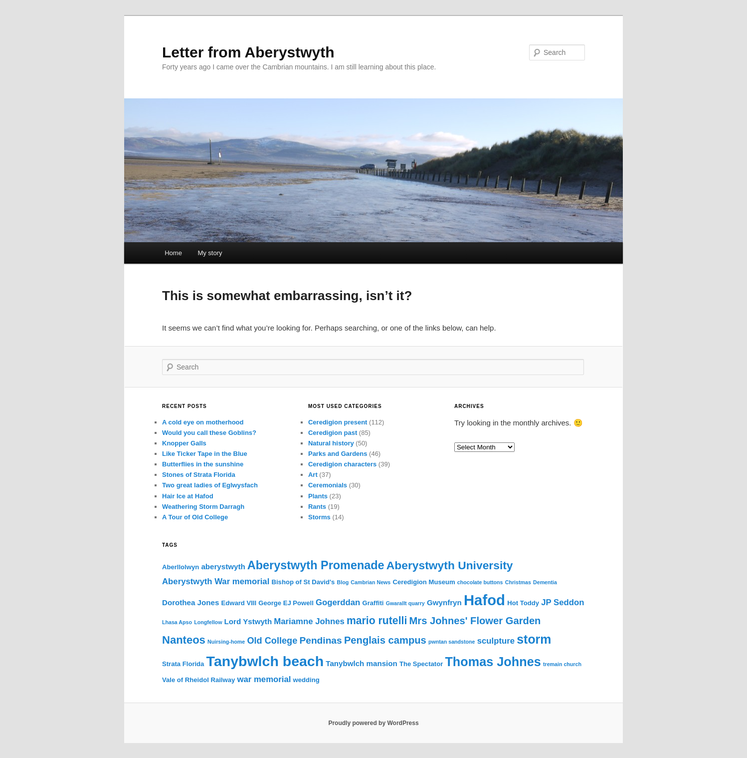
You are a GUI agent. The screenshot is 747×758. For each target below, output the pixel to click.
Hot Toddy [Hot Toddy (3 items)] (523, 603)
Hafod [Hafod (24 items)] (484, 600)
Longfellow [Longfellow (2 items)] (208, 622)
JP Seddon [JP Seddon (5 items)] (562, 602)
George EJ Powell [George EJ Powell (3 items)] (286, 603)
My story (209, 253)
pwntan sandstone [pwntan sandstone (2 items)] (451, 642)
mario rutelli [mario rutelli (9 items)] (377, 620)
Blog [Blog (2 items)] (343, 582)
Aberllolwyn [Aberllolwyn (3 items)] (180, 567)
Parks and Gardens (338, 453)
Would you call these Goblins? (209, 432)
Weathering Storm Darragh (203, 506)
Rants (317, 506)
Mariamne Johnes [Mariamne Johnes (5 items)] (309, 621)
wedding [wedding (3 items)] (306, 680)
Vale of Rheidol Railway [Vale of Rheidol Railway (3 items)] (198, 680)
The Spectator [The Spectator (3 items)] (421, 664)
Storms (319, 517)
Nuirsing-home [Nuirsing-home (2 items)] (226, 642)
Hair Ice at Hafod (187, 496)
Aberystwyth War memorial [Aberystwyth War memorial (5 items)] (215, 581)
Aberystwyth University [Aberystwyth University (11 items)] (449, 565)
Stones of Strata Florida (198, 474)
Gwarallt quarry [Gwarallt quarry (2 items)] (405, 603)
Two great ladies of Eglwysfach (210, 485)
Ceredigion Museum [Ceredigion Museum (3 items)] (423, 582)
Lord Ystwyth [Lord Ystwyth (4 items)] (248, 621)
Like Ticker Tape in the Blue (204, 453)
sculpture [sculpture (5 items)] (496, 641)
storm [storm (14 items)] (534, 639)
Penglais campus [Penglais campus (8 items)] (385, 640)
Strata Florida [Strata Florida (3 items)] (183, 664)
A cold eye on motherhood (202, 422)
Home (173, 253)
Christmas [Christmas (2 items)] (518, 582)
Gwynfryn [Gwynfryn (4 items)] (444, 602)
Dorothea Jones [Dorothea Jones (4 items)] (190, 602)
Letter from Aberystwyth (248, 52)
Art (313, 474)
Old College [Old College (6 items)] (272, 641)
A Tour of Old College (195, 517)
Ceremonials (327, 485)
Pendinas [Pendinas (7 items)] (320, 640)
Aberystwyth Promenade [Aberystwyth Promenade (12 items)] (315, 565)
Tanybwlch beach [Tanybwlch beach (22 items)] (265, 661)
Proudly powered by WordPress (373, 723)
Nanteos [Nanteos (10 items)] (183, 640)
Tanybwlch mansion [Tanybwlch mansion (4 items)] (361, 663)
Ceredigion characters (342, 464)
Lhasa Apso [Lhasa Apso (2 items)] (177, 622)
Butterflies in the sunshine (202, 464)
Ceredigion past (332, 432)
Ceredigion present (337, 422)
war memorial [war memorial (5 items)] (264, 679)
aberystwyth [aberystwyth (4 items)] (223, 566)
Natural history (331, 443)
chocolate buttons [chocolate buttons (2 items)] (480, 582)
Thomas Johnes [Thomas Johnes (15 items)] (493, 662)
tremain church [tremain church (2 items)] (562, 664)
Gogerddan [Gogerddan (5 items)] (338, 602)
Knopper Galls (184, 443)
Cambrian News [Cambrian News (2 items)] (370, 582)
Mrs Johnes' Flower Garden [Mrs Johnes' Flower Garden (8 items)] (475, 620)
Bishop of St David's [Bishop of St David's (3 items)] (303, 582)
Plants (318, 496)
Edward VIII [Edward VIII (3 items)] (238, 603)
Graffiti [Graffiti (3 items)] (373, 603)
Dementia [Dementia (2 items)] (545, 582)
